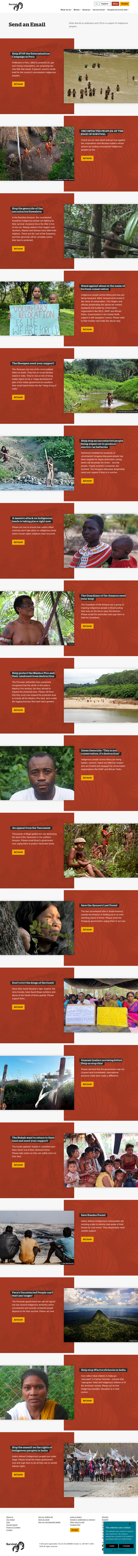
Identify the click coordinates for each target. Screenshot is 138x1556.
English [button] (104, 4)
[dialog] (120, 1538)
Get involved (98, 10)
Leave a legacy (76, 1517)
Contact (9, 1530)
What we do (65, 10)
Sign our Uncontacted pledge (49, 1522)
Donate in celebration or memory (82, 1520)
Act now (18, 84)
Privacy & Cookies (13, 1527)
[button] (96, 4)
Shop (115, 4)
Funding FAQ (75, 1525)
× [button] (133, 1524)
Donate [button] (124, 4)
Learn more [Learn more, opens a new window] (110, 1542)
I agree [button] (111, 1546)
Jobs (8, 1522)
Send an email (43, 1520)
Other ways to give (77, 1522)
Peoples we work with (117, 10)
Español (105, 1520)
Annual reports (11, 1525)
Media (76, 10)
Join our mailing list (45, 1517)
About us (86, 10)
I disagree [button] (126, 1546)
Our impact (10, 1520)
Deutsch (105, 1517)
